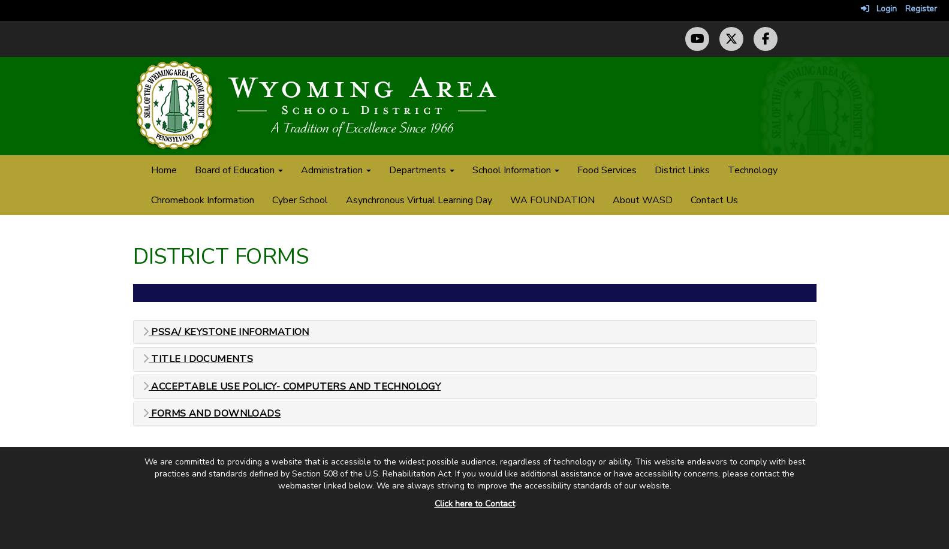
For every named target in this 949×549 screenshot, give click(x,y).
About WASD (643, 200)
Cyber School (300, 200)
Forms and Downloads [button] (212, 414)
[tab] (475, 332)
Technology (753, 170)
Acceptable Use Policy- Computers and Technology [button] (292, 387)
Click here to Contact (475, 503)
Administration (336, 170)
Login (879, 8)
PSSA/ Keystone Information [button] (226, 332)
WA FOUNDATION (552, 200)
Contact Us (714, 200)
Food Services (607, 170)
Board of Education (239, 170)
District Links (682, 170)
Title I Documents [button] (198, 359)
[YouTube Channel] (697, 39)
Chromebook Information (202, 200)
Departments (421, 170)
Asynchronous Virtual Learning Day (419, 200)
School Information (515, 170)
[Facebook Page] (766, 39)
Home (164, 170)
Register (921, 8)
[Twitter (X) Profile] (731, 39)
